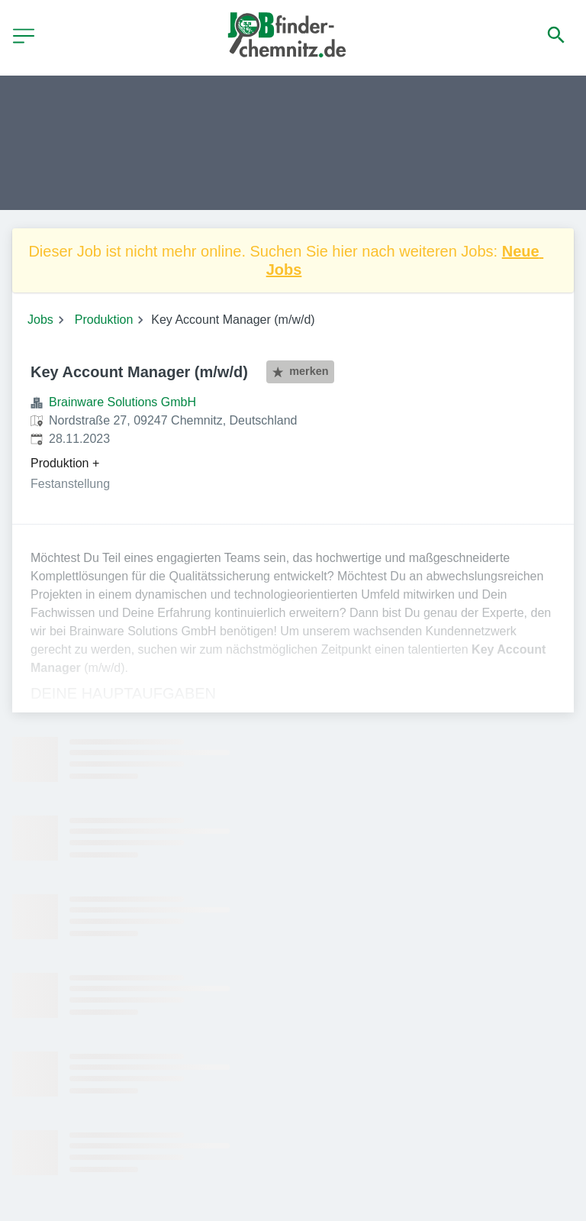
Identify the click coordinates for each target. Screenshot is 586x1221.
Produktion (104, 319)
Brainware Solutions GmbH (122, 402)
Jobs (40, 319)
